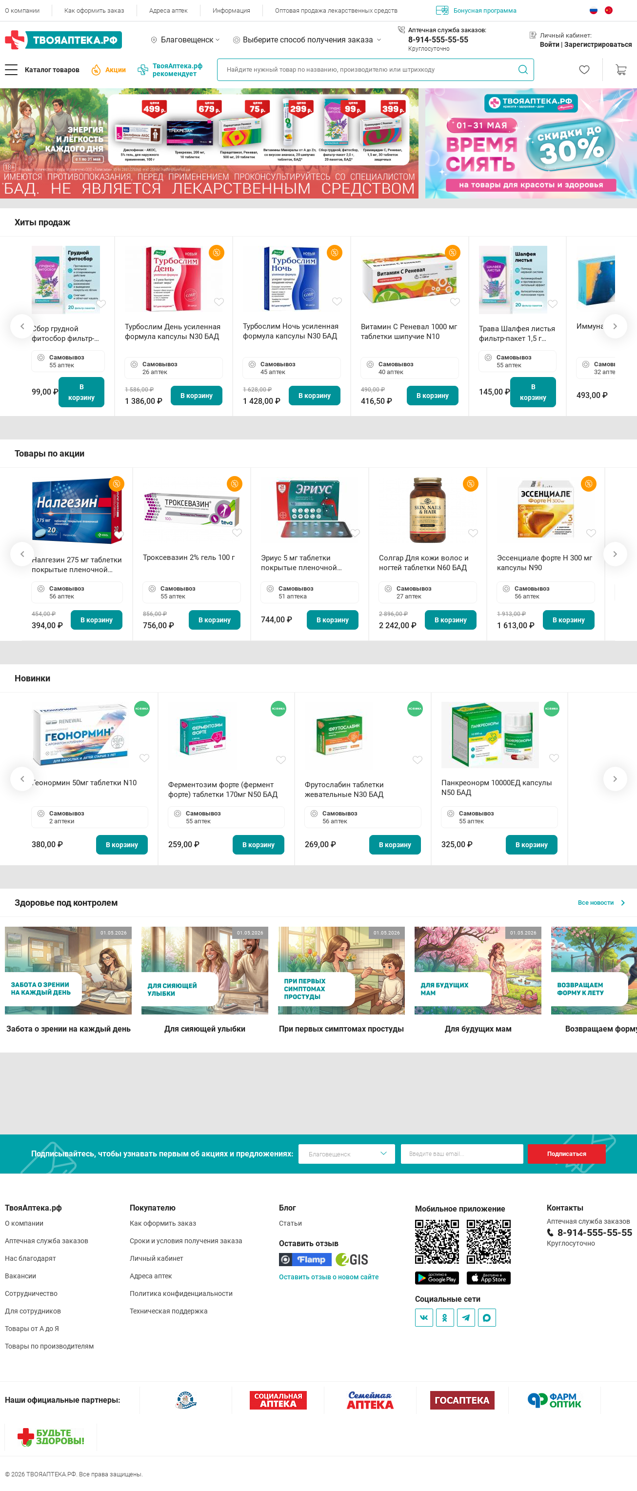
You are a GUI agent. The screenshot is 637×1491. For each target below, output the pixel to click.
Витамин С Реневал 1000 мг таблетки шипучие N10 (409, 331)
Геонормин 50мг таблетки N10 (84, 782)
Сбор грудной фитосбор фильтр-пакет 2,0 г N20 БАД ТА (65, 333)
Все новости (601, 902)
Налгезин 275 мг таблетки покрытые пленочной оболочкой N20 (77, 565)
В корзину (81, 392)
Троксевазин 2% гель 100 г (189, 557)
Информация (231, 10)
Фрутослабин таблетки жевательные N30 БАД (344, 789)
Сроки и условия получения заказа (186, 1241)
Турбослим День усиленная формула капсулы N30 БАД (172, 331)
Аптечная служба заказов (46, 1241)
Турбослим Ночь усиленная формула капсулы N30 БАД (290, 331)
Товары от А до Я (32, 1328)
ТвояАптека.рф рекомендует (170, 70)
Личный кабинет (156, 1258)
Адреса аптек (168, 10)
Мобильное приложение (460, 1208)
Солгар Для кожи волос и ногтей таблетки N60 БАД (424, 563)
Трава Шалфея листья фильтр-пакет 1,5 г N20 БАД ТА (517, 333)
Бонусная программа (476, 10)
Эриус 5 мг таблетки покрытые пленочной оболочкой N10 (299, 563)
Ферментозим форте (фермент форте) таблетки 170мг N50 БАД (223, 789)
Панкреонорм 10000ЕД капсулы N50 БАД (496, 787)
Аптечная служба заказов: (447, 30)
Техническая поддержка (169, 1311)
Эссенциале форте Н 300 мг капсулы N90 (544, 563)
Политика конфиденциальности (181, 1293)
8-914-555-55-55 (438, 39)
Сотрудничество (31, 1293)
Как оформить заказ (94, 10)
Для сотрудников (33, 1311)
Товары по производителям (49, 1346)
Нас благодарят (30, 1258)
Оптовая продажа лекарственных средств (336, 10)
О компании (22, 10)
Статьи (290, 1223)
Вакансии (20, 1276)
